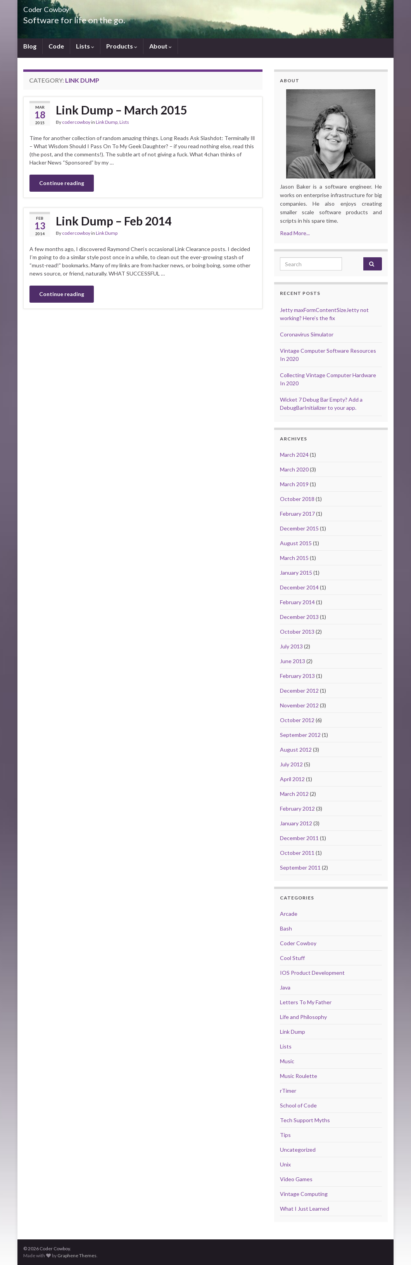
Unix (285, 1164)
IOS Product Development (312, 972)
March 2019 (294, 484)
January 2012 (296, 823)
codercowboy (76, 122)
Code (56, 46)
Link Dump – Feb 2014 (113, 221)
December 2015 (299, 528)
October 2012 (297, 720)
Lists (85, 46)
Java (285, 987)
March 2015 (294, 558)
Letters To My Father (306, 1002)
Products (121, 46)
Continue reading (61, 183)
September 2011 (300, 867)
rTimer (288, 1090)
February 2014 (297, 602)
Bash (286, 928)
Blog (29, 46)
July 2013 (291, 646)
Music (287, 1061)
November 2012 (299, 705)
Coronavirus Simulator (306, 334)
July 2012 (291, 764)
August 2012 (296, 749)
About (160, 46)
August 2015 (296, 543)
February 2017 (297, 513)
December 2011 (299, 838)
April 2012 (292, 779)
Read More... (295, 233)
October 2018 (297, 499)
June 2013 (292, 661)
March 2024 (294, 454)
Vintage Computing (304, 1193)
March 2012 (294, 793)
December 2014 (299, 587)
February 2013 (297, 675)
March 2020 (294, 469)
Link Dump (106, 122)
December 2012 (299, 690)
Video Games (296, 1179)
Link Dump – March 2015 (121, 110)
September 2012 (300, 734)
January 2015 (296, 572)
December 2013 (299, 616)
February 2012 (297, 808)
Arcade (288, 913)
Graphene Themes (77, 1255)
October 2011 (297, 852)
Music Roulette (298, 1076)
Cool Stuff (292, 958)
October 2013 (297, 631)
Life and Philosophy (303, 1017)
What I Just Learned (304, 1208)
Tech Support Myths (305, 1120)
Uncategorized (298, 1149)
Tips (285, 1135)
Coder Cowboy (298, 943)
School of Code (298, 1105)
